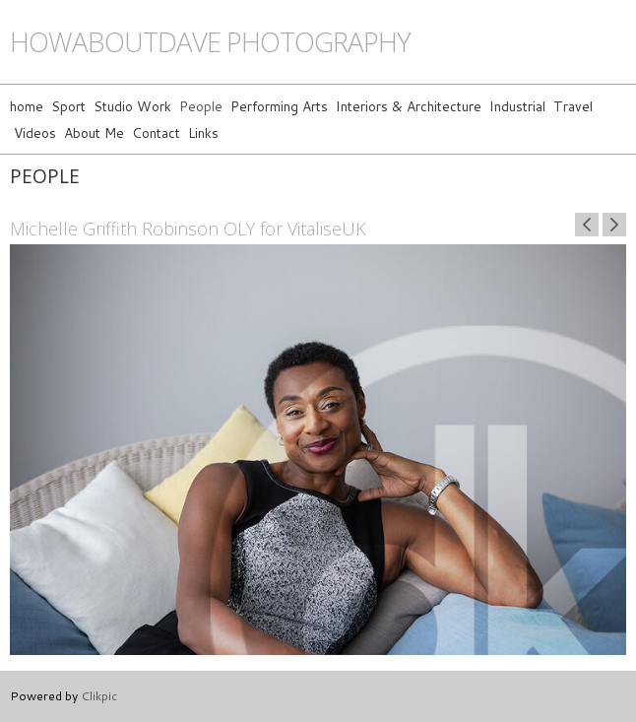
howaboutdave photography (210, 42)
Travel (573, 106)
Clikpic (99, 695)
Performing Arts (279, 106)
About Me (94, 132)
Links (203, 132)
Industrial (517, 106)
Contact (156, 132)
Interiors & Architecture (408, 106)
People (201, 106)
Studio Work (132, 106)
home (26, 106)
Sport (68, 106)
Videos (35, 132)
